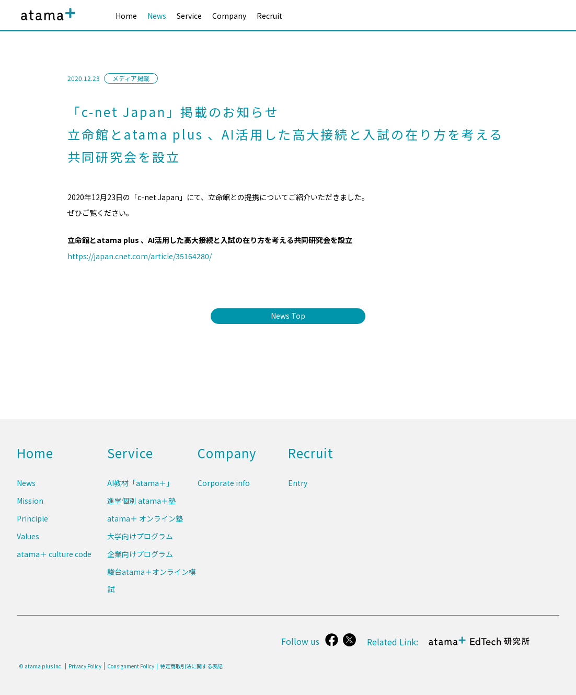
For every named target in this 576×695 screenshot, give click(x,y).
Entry (297, 494)
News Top (288, 315)
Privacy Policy (84, 666)
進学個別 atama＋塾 (141, 510)
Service (189, 15)
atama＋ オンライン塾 (145, 525)
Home (126, 15)
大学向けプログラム (140, 542)
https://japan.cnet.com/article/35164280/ (139, 256)
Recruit (269, 15)
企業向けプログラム (140, 558)
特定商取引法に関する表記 (191, 666)
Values (28, 542)
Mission (30, 510)
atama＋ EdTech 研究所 (479, 646)
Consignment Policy (130, 666)
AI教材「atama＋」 (140, 494)
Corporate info (224, 494)
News (156, 15)
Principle (32, 525)
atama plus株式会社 (46, 22)
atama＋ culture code (54, 558)
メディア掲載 (130, 78)
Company (229, 15)
